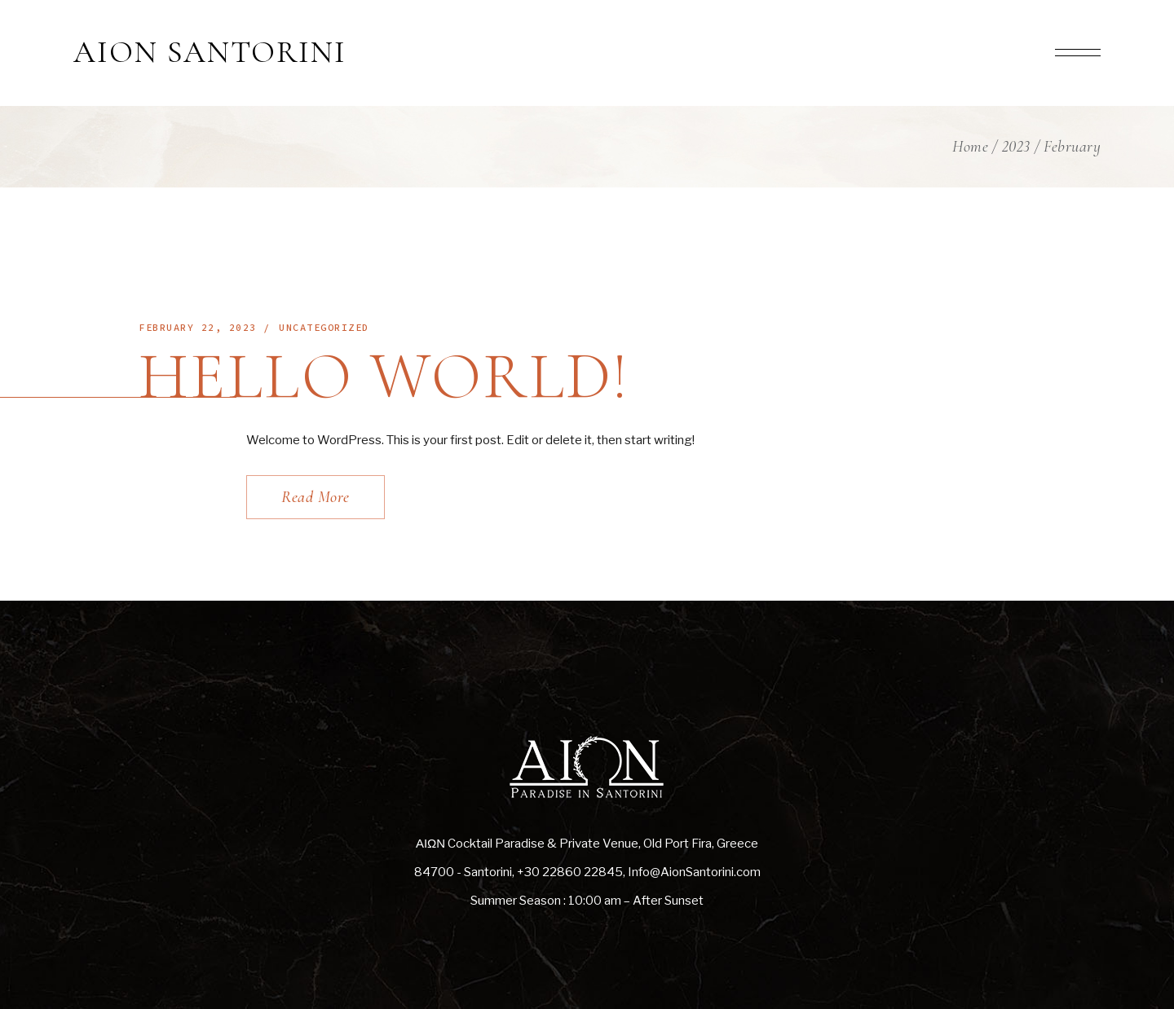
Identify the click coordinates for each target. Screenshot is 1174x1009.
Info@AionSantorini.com (694, 872)
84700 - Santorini (463, 872)
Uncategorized (324, 327)
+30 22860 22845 (570, 872)
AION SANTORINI (209, 53)
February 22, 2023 (198, 327)
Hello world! (384, 376)
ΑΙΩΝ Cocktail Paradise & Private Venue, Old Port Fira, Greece (587, 843)
